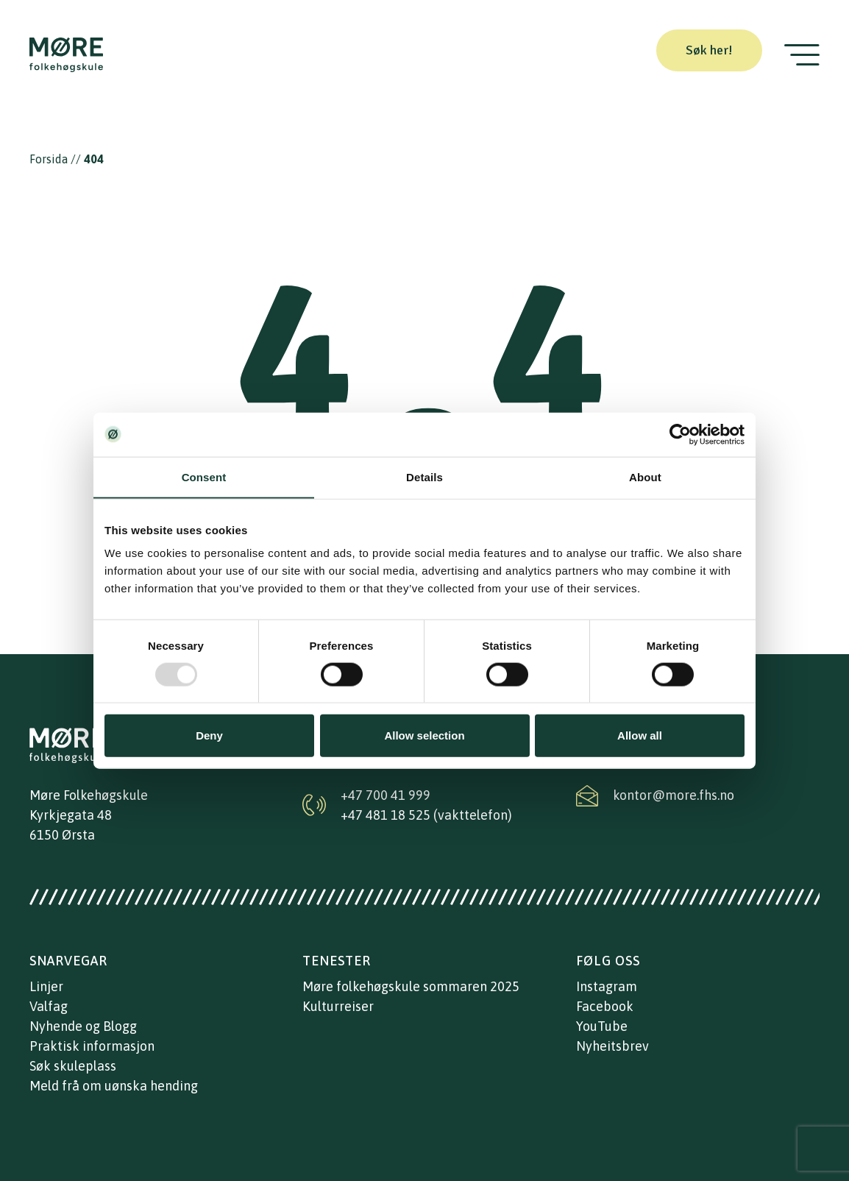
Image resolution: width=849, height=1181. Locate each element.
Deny (209, 735)
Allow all (639, 735)
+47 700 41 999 (385, 795)
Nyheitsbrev (612, 1046)
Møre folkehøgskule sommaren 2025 (410, 986)
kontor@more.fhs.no (673, 795)
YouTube (602, 1026)
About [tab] (645, 476)
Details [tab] (424, 476)
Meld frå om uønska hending (113, 1085)
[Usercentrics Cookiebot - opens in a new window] (680, 434)
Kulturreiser (338, 1006)
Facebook (604, 1006)
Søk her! (709, 50)
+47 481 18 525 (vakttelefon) (426, 815)
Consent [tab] (204, 476)
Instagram (606, 986)
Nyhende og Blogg (83, 1026)
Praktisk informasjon (91, 1046)
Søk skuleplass (72, 1066)
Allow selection (424, 735)
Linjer (46, 986)
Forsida (48, 159)
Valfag (48, 1006)
